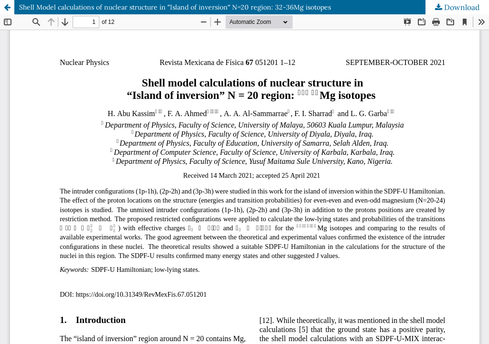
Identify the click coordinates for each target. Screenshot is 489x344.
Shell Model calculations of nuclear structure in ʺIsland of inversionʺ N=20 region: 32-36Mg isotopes (175, 7)
